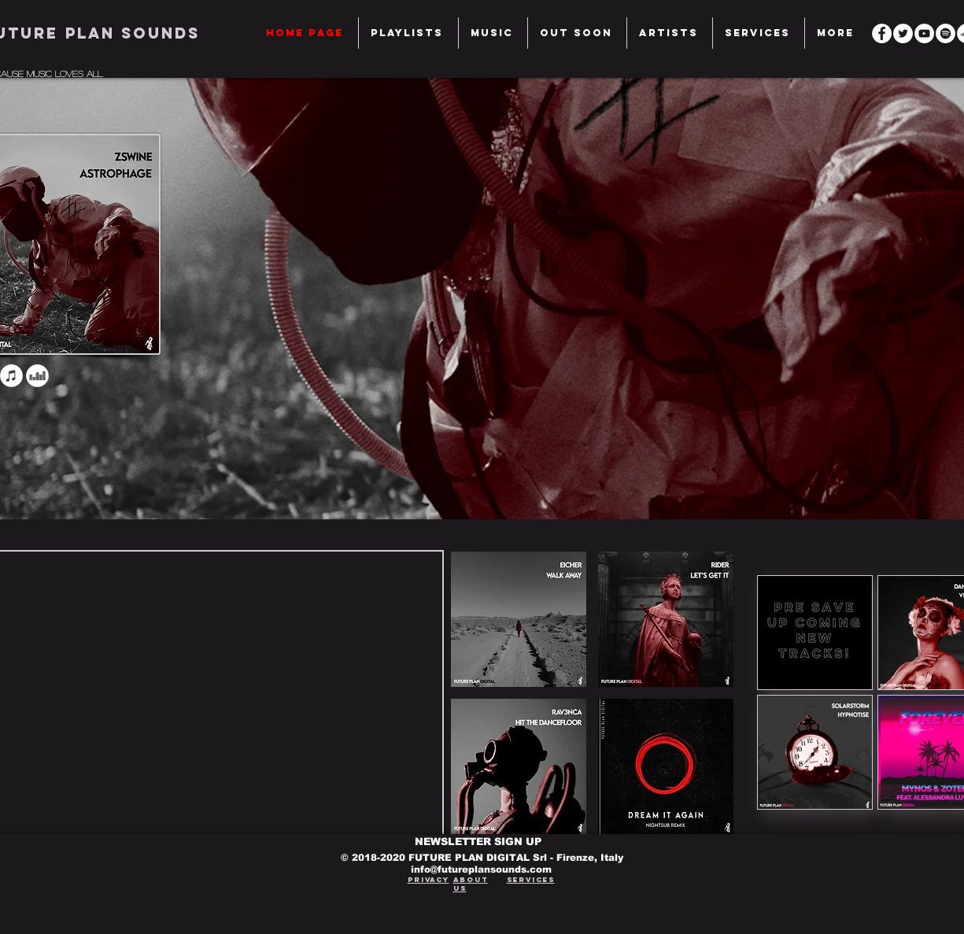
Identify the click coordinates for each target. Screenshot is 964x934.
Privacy (428, 879)
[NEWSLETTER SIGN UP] (482, 841)
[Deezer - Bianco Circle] (37, 375)
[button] (758, 33)
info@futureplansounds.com (481, 869)
